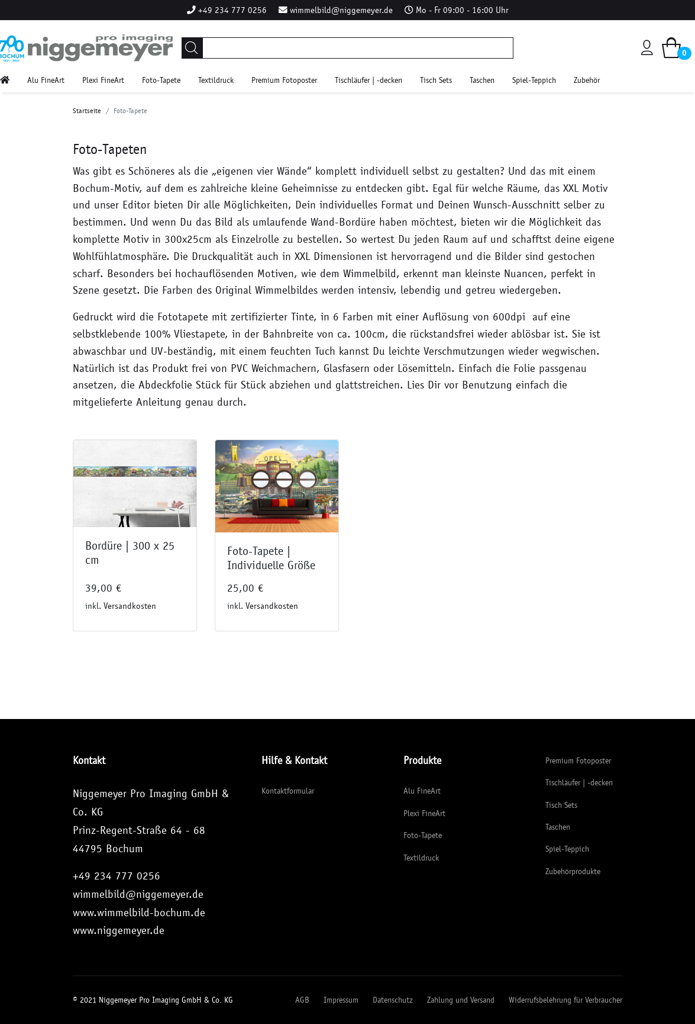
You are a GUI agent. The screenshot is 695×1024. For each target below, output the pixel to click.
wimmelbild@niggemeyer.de (341, 10)
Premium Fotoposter (284, 80)
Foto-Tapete (161, 80)
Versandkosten (130, 606)
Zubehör (587, 80)
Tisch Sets (436, 80)
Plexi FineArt (103, 80)
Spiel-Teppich (534, 80)
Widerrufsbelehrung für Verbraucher (565, 1000)
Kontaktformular (287, 791)
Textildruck (216, 80)
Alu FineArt (45, 80)
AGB (302, 1000)
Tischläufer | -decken (368, 80)
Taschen (482, 80)
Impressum (341, 1000)
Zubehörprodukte (572, 871)
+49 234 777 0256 (232, 10)
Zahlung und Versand (460, 1000)
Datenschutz (393, 1000)
